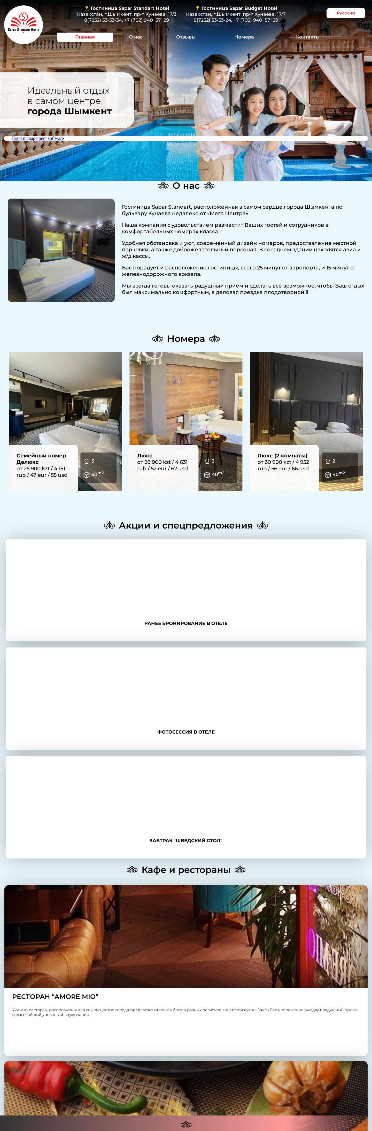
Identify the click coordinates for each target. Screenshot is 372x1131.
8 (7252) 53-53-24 (141, 1051)
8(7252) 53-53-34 (103, 20)
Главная (85, 37)
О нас (136, 37)
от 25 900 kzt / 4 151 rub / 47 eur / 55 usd (42, 465)
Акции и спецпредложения (186, 525)
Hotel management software (37, 138)
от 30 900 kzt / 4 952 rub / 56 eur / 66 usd (283, 462)
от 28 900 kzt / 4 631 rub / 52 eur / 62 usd (162, 462)
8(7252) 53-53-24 (212, 20)
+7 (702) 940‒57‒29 (146, 20)
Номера (244, 37)
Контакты (308, 37)
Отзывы (186, 37)
